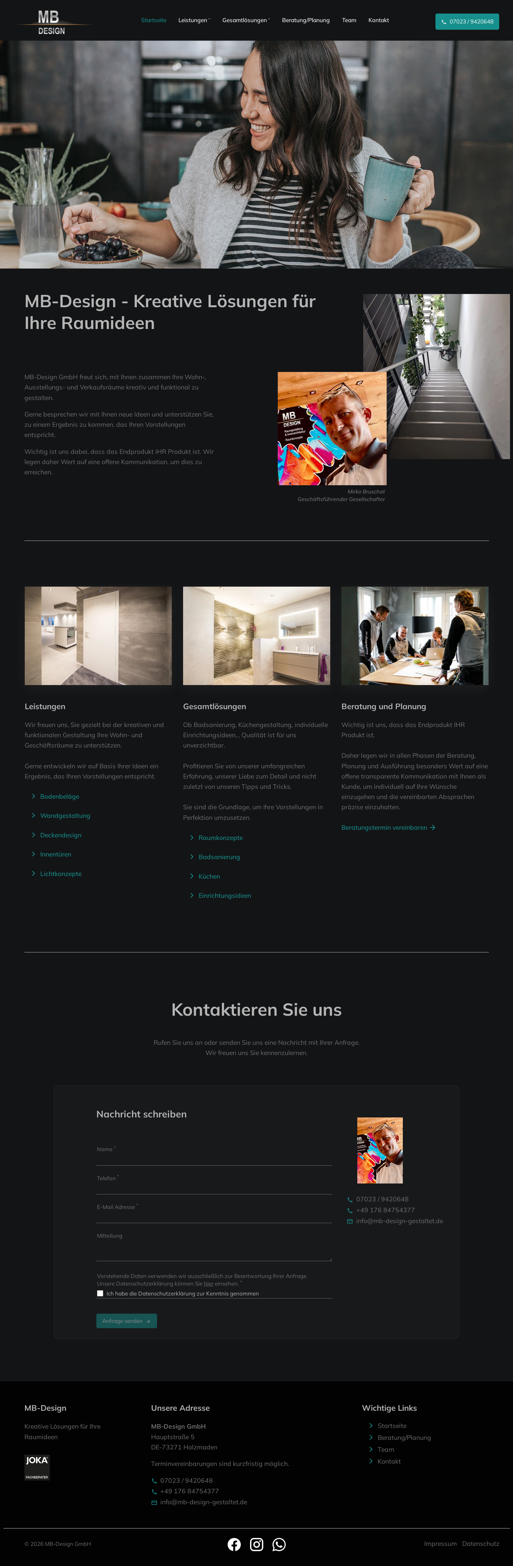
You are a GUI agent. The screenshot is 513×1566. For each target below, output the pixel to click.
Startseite (392, 1426)
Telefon (108, 1177)
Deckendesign (60, 835)
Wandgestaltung (65, 815)
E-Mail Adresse (117, 1206)
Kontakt (389, 1461)
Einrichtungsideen (225, 895)
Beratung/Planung (404, 1437)
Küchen (209, 876)
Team (386, 1449)
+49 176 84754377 (381, 1210)
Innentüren (55, 854)
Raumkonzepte (221, 838)
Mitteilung (109, 1235)
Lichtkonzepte (60, 874)
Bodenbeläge (59, 796)
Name (106, 1148)
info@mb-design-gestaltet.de (395, 1221)
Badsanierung (219, 857)
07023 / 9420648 (378, 1199)
